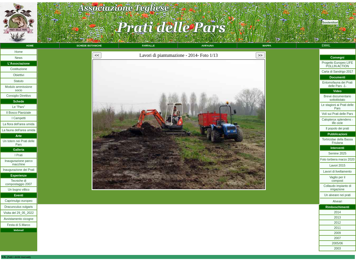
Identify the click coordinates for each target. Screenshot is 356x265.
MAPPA (267, 45)
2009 (337, 233)
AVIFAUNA (207, 45)
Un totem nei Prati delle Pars (19, 142)
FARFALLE (148, 45)
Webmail (19, 230)
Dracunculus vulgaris (19, 206)
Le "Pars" (18, 107)
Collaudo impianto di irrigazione (337, 187)
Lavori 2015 (337, 165)
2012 (337, 222)
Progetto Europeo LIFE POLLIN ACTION (337, 64)
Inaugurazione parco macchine (18, 162)
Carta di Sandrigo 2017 (337, 71)
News (19, 57)
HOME (30, 45)
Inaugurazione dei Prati (18, 169)
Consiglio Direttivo (18, 95)
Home (19, 51)
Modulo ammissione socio (18, 88)
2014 (337, 212)
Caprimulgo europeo (19, 200)
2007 (337, 238)
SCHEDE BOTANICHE (89, 45)
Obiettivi (18, 75)
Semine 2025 (338, 153)
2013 (337, 217)
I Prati (19, 155)
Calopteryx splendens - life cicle (337, 121)
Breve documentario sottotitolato (337, 97)
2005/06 (337, 243)
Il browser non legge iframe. (178, 127)
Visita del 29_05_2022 (18, 212)
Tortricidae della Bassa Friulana (337, 141)
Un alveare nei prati (337, 195)
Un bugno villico (18, 189)
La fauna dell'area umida (18, 130)
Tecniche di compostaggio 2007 (18, 182)
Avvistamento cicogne (18, 218)
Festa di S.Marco (18, 225)
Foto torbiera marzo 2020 (337, 159)
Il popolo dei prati (337, 128)
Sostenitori (330, 22)
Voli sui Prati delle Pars (337, 113)
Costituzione (18, 69)
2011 (337, 227)
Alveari (337, 201)
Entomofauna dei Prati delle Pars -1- (337, 84)
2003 (337, 248)
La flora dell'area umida (18, 124)
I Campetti (19, 118)
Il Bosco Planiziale (18, 112)
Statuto (18, 81)
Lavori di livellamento (337, 171)
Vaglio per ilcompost (337, 178)
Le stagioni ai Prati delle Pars (337, 106)
